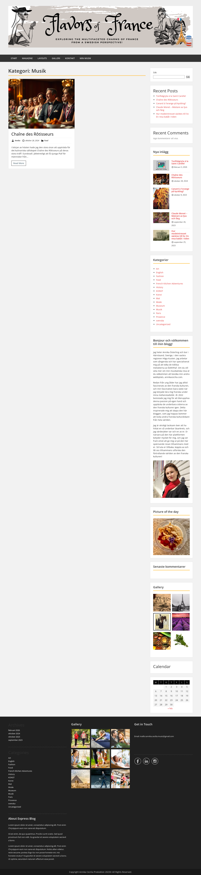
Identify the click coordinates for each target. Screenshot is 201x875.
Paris (158, 313)
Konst (159, 294)
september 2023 (15, 740)
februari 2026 (14, 730)
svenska (160, 320)
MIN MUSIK (85, 58)
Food (46, 140)
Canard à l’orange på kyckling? (171, 103)
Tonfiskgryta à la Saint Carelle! (171, 96)
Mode (159, 302)
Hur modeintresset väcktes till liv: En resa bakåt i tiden (172, 115)
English (159, 272)
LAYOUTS (42, 58)
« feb (170, 708)
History (159, 287)
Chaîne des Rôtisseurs (32, 134)
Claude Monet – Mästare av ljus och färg (179, 216)
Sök (155, 72)
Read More (18, 163)
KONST (159, 291)
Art (157, 268)
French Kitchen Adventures (169, 283)
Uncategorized (163, 324)
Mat (158, 298)
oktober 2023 (14, 736)
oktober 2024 (14, 733)
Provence (160, 316)
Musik (159, 309)
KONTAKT (70, 58)
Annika (17, 140)
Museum (160, 305)
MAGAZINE (27, 58)
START (14, 58)
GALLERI (56, 58)
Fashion (160, 276)
